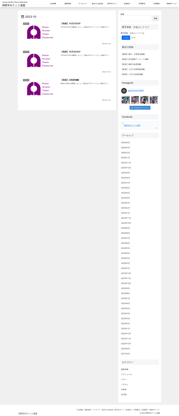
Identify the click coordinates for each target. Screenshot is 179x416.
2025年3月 (125, 203)
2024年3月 (125, 258)
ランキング (91, 410)
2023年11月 (126, 278)
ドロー (123, 379)
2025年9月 (125, 172)
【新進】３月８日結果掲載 (132, 74)
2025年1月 (125, 213)
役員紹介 (125, 410)
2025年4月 (125, 198)
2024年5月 (125, 248)
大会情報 (72, 410)
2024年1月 (125, 268)
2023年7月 (125, 298)
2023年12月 (126, 273)
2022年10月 (126, 343)
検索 (122, 14)
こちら (126, 37)
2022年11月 (126, 338)
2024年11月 (126, 218)
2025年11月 (126, 162)
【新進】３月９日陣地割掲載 (133, 69)
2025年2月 (125, 208)
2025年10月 (126, 167)
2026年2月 (125, 152)
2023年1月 (125, 328)
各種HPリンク (154, 410)
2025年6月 (125, 188)
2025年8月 (125, 177)
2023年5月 (125, 308)
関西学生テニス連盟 (132, 125)
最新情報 (124, 369)
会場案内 (143, 410)
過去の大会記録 (102, 410)
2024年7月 (125, 238)
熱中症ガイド (115, 410)
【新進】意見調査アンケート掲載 (134, 59)
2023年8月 (125, 293)
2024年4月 (125, 253)
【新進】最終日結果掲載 (131, 64)
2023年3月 (125, 318)
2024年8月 (125, 233)
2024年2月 (125, 263)
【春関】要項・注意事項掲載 (133, 54)
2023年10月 (126, 283)
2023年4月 (125, 313)
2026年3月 (125, 147)
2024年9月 (125, 228)
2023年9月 (125, 288)
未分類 (123, 394)
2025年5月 (125, 193)
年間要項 (134, 410)
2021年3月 (125, 353)
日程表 (123, 389)
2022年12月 (126, 333)
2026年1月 (125, 157)
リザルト (124, 384)
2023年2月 (125, 323)
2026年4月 (125, 142)
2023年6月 (125, 303)
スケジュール (126, 374)
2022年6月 (125, 348)
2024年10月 (126, 223)
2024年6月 (125, 243)
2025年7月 (125, 183)
